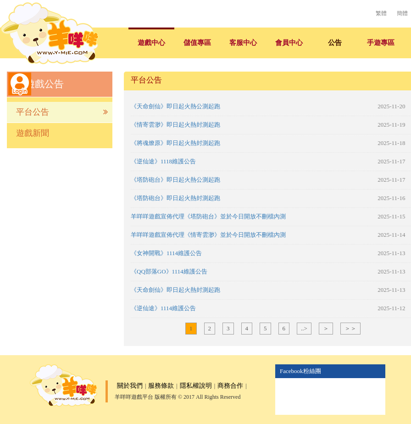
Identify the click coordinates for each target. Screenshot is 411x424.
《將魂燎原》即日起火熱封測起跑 (175, 142)
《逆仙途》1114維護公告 (163, 308)
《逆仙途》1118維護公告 (163, 161)
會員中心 (289, 42)
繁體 (381, 13)
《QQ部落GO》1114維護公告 (169, 271)
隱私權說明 (196, 385)
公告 (335, 42)
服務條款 (161, 385)
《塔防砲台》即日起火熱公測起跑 (175, 179)
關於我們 (130, 385)
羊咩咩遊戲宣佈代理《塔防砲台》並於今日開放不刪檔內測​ (208, 216)
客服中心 (243, 42)
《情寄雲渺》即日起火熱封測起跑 (175, 124)
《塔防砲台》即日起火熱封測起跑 (175, 198)
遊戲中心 (151, 42)
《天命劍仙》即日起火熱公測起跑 (175, 106)
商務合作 (230, 385)
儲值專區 (197, 42)
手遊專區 (380, 42)
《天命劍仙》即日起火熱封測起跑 (175, 289)
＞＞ (350, 328)
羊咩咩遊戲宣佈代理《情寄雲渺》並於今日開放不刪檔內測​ (208, 234)
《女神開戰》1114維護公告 (166, 253)
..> (304, 328)
